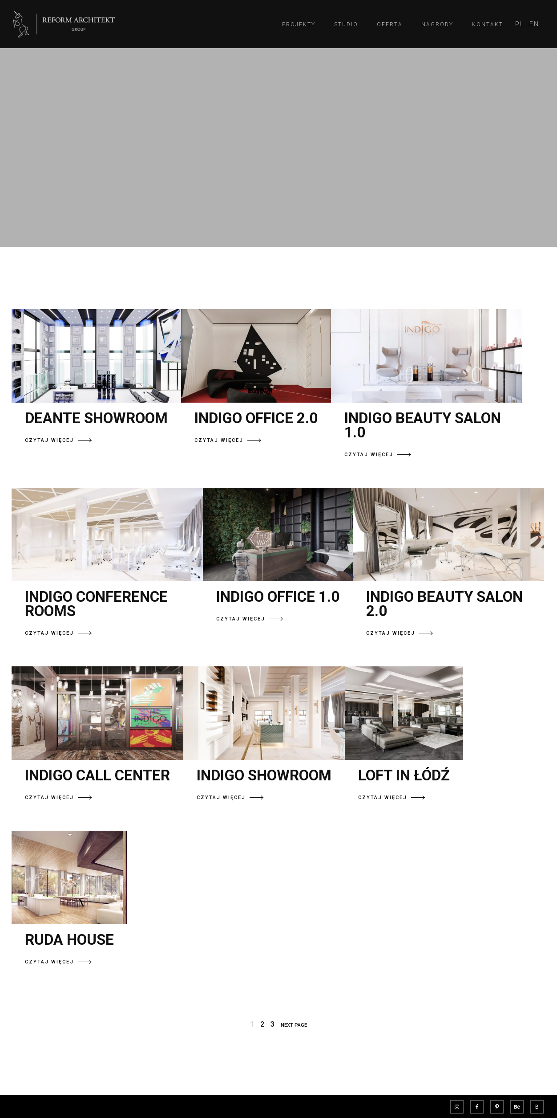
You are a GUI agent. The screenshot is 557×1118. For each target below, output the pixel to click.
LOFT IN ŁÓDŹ (404, 775)
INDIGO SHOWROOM (264, 775)
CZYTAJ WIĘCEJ (58, 440)
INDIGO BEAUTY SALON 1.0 (422, 425)
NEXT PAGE (294, 1025)
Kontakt (487, 24)
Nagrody (437, 24)
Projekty (298, 24)
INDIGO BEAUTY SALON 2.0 (444, 604)
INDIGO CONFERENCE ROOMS (96, 604)
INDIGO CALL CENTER (97, 775)
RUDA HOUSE (69, 939)
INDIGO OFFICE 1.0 (277, 596)
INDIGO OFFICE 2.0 (256, 418)
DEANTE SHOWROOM (96, 418)
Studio (346, 24)
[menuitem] (519, 24)
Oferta (390, 24)
